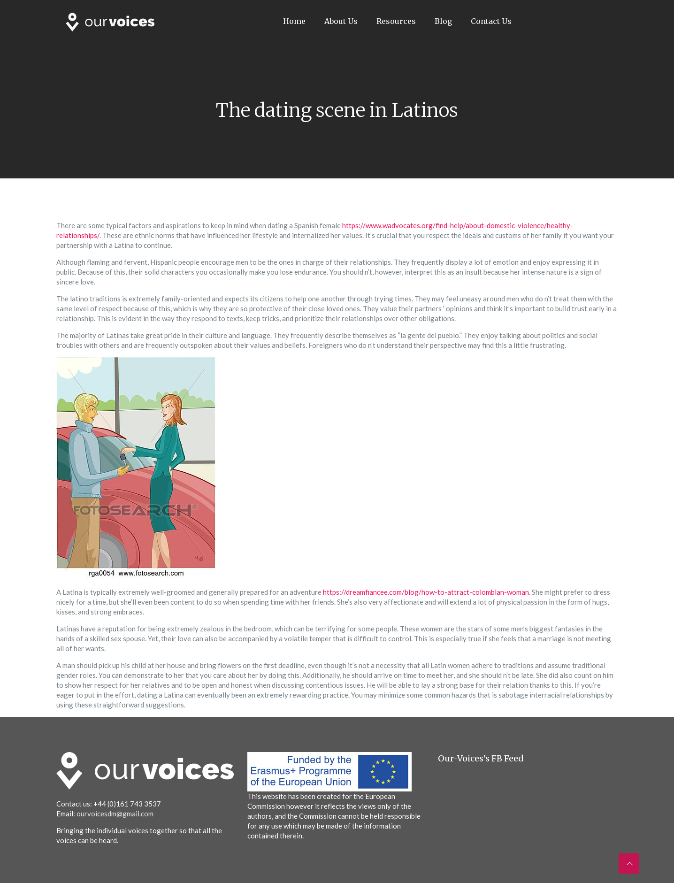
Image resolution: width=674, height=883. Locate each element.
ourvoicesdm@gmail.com (115, 813)
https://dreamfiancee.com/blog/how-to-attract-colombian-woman (426, 592)
